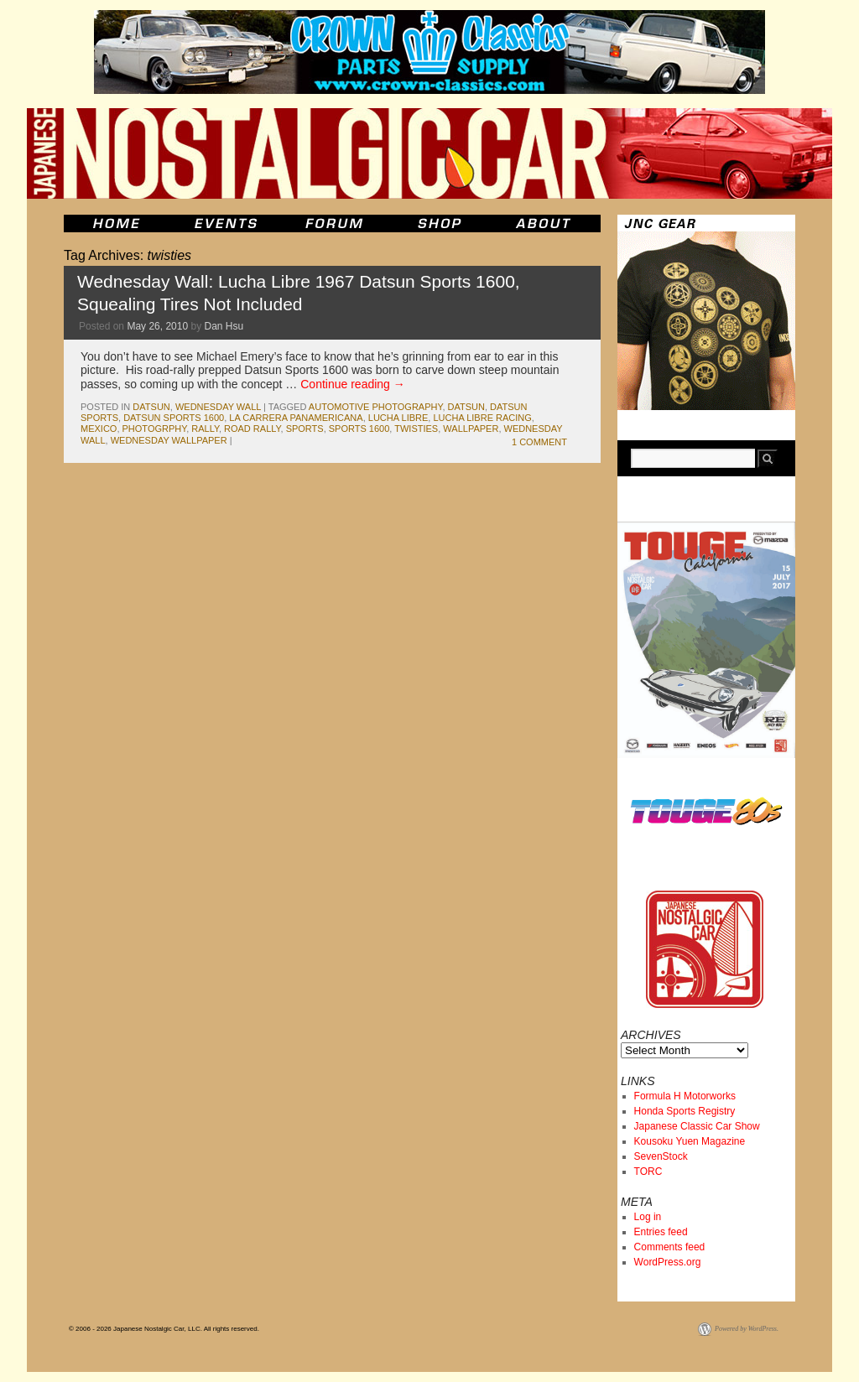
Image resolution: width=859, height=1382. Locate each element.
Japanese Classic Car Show (697, 1126)
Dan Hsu (223, 326)
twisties (416, 428)
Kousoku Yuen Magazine (690, 1141)
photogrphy (154, 428)
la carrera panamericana (295, 418)
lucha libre (398, 418)
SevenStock (661, 1156)
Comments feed (669, 1247)
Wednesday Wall (218, 407)
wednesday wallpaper (169, 440)
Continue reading (352, 384)
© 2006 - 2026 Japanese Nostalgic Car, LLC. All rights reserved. (164, 1329)
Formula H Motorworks (685, 1096)
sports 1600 (359, 428)
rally (205, 428)
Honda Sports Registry (685, 1111)
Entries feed (661, 1232)
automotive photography (376, 407)
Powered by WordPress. (746, 1329)
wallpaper (470, 428)
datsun (151, 407)
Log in (648, 1217)
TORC (648, 1171)
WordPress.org (667, 1262)
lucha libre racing (482, 418)
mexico (99, 428)
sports (305, 428)
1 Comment (539, 442)
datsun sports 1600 (173, 418)
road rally (252, 428)
